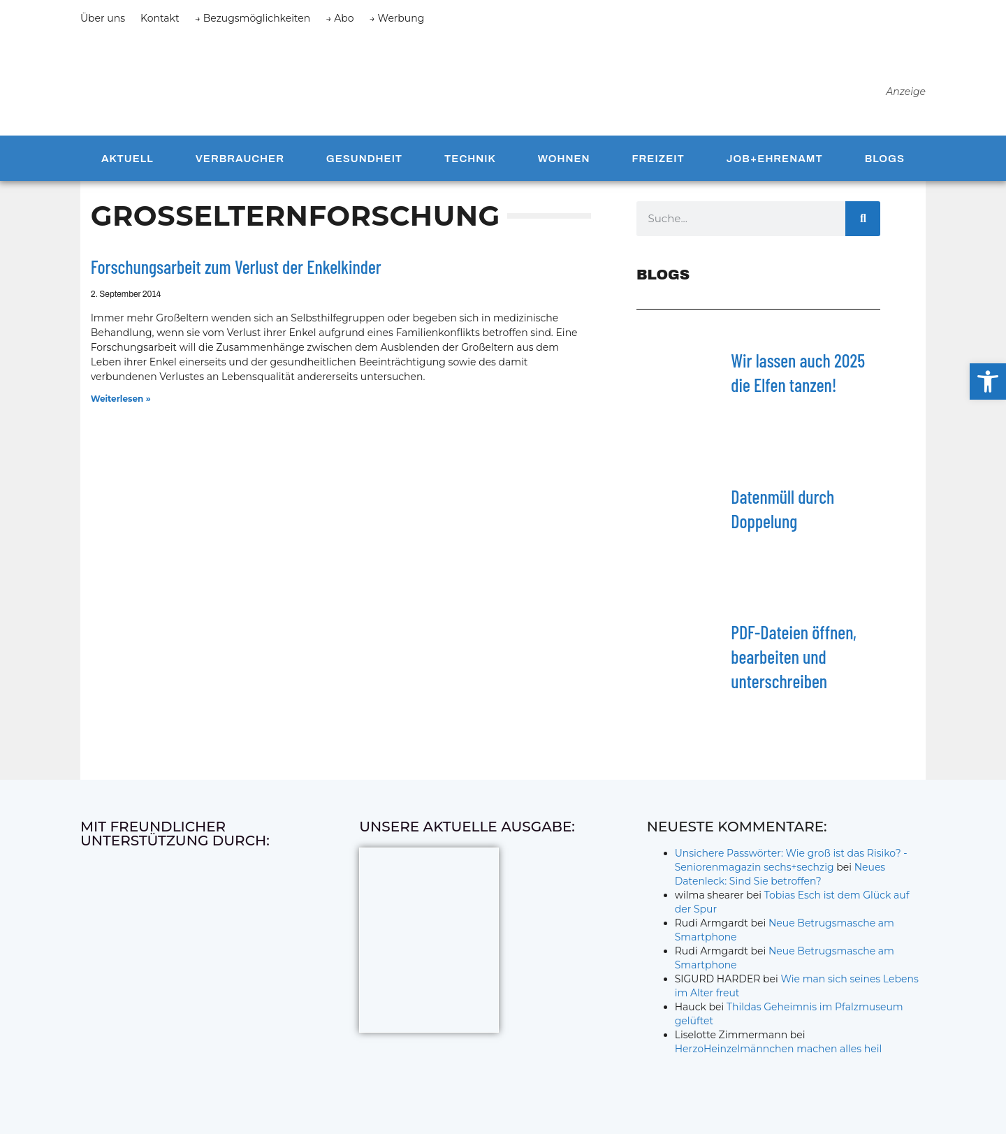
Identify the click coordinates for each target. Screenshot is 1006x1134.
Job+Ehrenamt (775, 158)
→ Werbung (397, 18)
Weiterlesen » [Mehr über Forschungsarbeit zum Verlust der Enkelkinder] (121, 398)
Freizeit (658, 158)
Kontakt (160, 18)
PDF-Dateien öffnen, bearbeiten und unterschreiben (793, 656)
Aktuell (127, 158)
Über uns (102, 18)
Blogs (885, 158)
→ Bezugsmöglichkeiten (253, 18)
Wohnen (564, 158)
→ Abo (339, 18)
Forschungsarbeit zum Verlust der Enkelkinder (236, 266)
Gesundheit (364, 158)
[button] (988, 381)
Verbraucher (240, 158)
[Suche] (862, 218)
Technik (470, 158)
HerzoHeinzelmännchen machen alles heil (778, 1048)
